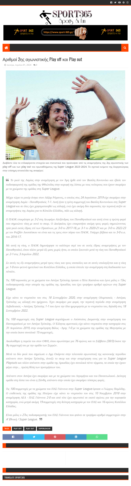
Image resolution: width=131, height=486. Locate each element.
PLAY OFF (18, 429)
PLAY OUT (30, 429)
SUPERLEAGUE (44, 429)
